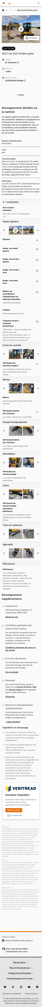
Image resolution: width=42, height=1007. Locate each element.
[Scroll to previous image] (4, 230)
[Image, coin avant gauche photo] (37, 249)
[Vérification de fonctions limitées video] (37, 364)
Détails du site (11, 617)
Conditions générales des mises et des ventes (20, 648)
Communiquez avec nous (16, 951)
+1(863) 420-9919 (12, 722)
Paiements (10, 697)
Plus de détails (11, 672)
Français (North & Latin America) (19, 940)
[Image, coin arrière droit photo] (37, 271)
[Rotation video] (37, 240)
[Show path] (10, 10)
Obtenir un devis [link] (13, 810)
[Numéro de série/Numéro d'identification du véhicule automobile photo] (37, 292)
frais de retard (15, 689)
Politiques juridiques (31, 994)
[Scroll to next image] (38, 230)
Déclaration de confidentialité (11, 994)
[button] (21, 962)
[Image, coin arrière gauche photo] (37, 260)
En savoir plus (14, 815)
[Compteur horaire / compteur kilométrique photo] (37, 321)
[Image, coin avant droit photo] (37, 281)
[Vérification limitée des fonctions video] (37, 412)
